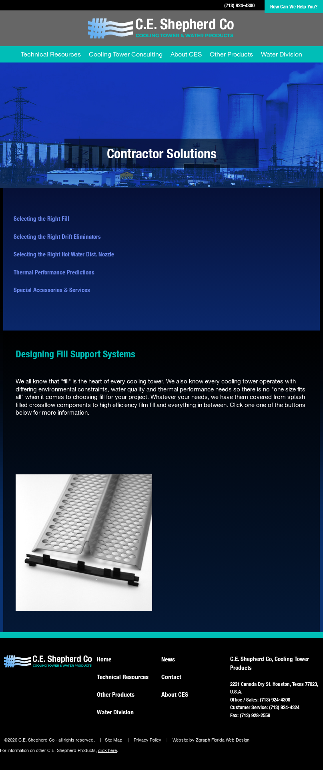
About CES (186, 54)
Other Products (231, 54)
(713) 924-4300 (239, 5)
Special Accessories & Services (52, 289)
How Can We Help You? (293, 6)
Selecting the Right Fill (41, 218)
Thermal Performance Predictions (54, 272)
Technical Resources (51, 54)
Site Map (113, 739)
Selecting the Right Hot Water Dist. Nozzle (64, 254)
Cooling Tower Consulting (126, 54)
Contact (171, 676)
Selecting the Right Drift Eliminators (57, 236)
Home (104, 659)
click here (107, 750)
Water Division (281, 54)
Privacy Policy (147, 739)
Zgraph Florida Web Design (222, 739)
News (168, 659)
